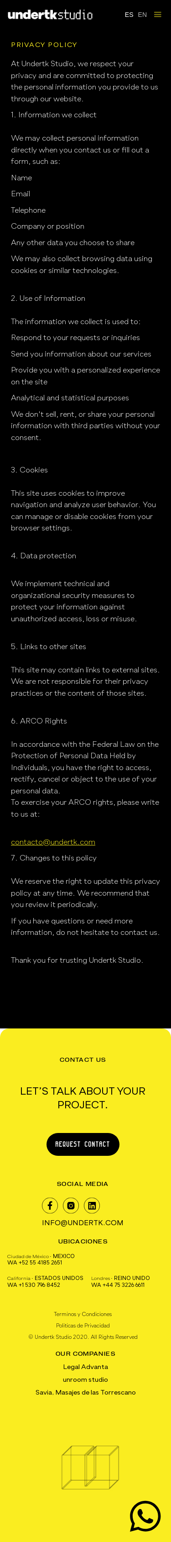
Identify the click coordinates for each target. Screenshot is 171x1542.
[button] (157, 15)
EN (142, 14)
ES (129, 14)
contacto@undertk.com (53, 842)
